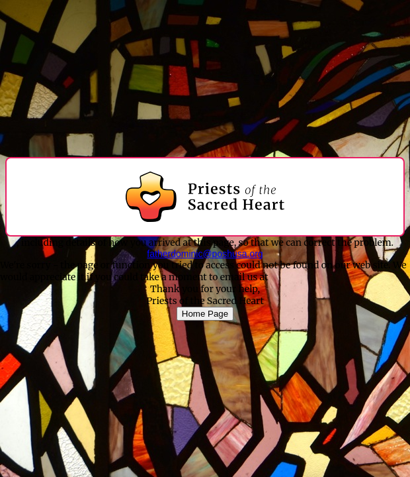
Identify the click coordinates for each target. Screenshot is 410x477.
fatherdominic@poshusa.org (205, 253)
